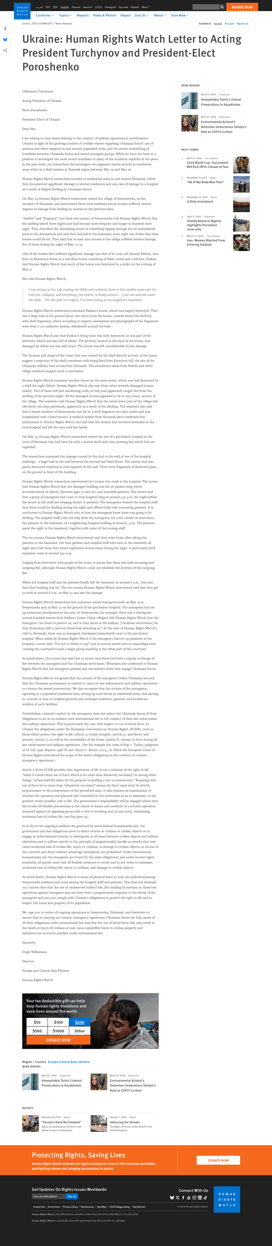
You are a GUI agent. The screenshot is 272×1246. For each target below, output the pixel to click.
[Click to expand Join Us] (142, 15)
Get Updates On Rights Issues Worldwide (69, 1189)
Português (110, 7)
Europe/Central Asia (62, 1061)
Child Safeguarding (119, 1206)
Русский (123, 7)
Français (76, 7)
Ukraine (84, 1061)
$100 (58, 1022)
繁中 (55, 7)
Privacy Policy (70, 1206)
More (147, 7)
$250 (79, 1022)
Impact (125, 15)
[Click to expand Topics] (66, 15)
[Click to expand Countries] (45, 15)
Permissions (87, 1206)
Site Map (101, 1206)
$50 (37, 1022)
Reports (83, 15)
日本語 (98, 7)
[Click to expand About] (160, 15)
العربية (39, 7)
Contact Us (39, 1206)
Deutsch (87, 7)
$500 (37, 1031)
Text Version (139, 1206)
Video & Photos (104, 15)
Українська (242, 23)
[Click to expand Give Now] (180, 15)
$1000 (58, 1031)
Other (80, 1031)
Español (135, 7)
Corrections (54, 1206)
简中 (48, 7)
